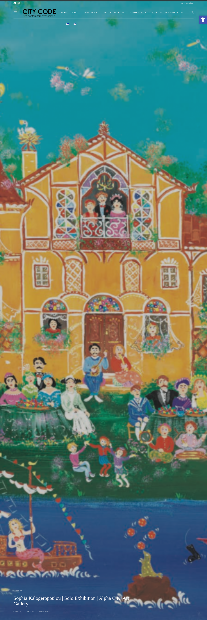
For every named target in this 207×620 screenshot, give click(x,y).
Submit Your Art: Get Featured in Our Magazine (156, 12)
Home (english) (187, 3)
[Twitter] (19, 3)
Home (64, 12)
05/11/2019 (18, 611)
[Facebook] (15, 3)
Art (74, 12)
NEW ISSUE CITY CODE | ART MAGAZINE (104, 12)
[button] (203, 20)
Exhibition (18, 590)
